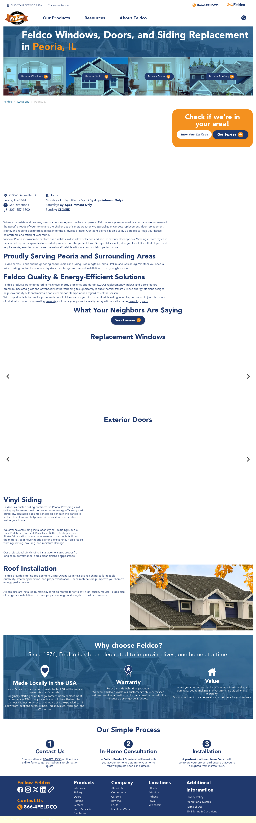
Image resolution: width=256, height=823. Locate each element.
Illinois (153, 788)
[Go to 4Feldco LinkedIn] (43, 789)
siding (7, 231)
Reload (53, 819)
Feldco (7, 102)
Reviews (116, 801)
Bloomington (90, 264)
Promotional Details (198, 802)
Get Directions (18, 205)
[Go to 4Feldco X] (36, 789)
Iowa (152, 801)
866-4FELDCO (52, 759)
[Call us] (205, 5)
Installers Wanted (122, 809)
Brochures (80, 813)
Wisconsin (155, 805)
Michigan (154, 792)
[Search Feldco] (243, 18)
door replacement (152, 227)
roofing (22, 231)
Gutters (78, 805)
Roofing (221, 77)
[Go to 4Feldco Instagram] (28, 789)
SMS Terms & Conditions (201, 811)
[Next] (248, 376)
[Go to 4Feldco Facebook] (20, 789)
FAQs (114, 805)
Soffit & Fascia (82, 809)
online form (29, 763)
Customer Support (59, 5)
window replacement (126, 227)
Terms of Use (194, 807)
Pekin (113, 264)
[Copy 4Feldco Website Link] (51, 789)
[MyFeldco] (236, 5)
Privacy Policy (194, 797)
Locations (23, 102)
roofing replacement (37, 576)
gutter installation (22, 595)
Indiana (153, 797)
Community (118, 792)
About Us (117, 788)
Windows (34, 77)
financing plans (138, 301)
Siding (97, 77)
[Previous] (7, 376)
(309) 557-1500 (19, 210)
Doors (159, 77)
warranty (51, 301)
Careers (116, 797)
